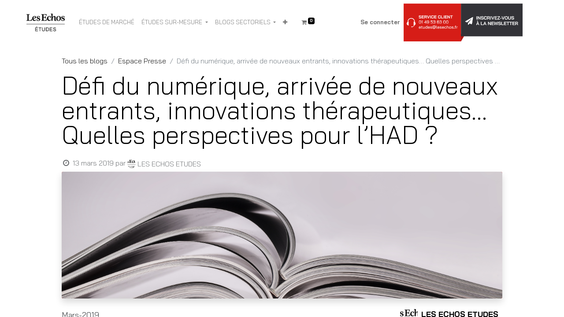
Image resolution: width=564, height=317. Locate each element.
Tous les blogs (85, 60)
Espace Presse (142, 60)
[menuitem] (106, 22)
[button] (285, 22)
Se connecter (380, 22)
